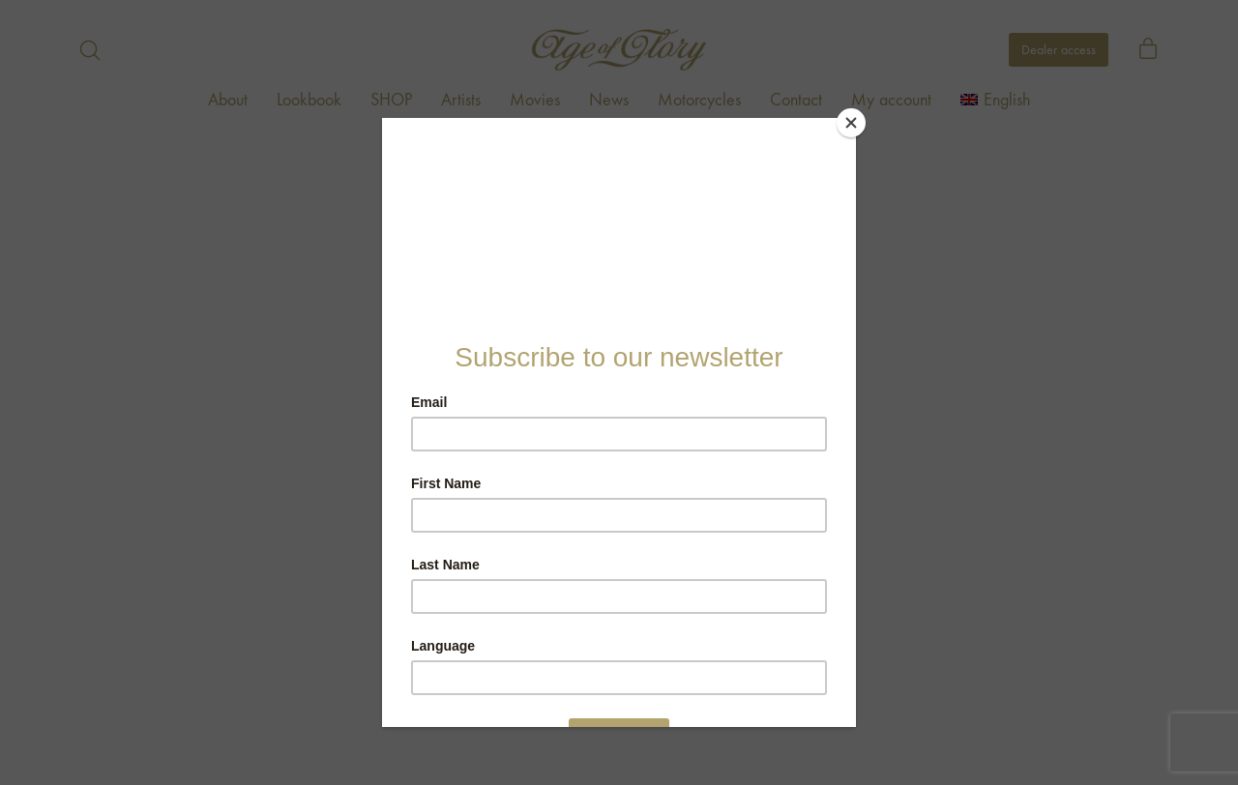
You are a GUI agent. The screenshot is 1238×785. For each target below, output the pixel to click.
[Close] (851, 122)
